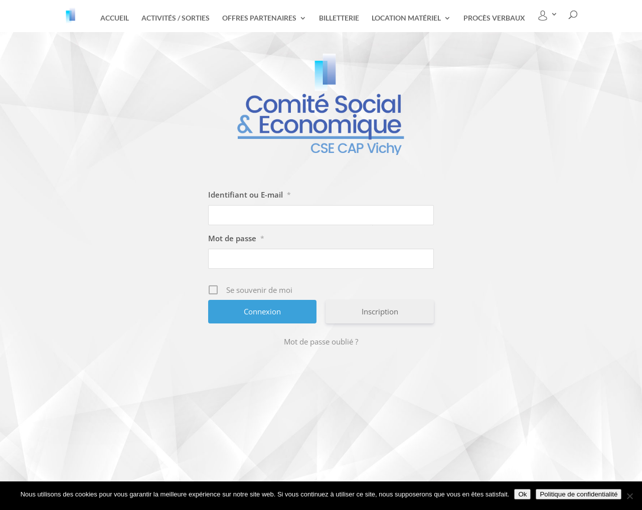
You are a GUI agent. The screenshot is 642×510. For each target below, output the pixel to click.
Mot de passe (236, 238)
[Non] (629, 496)
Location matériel (406, 18)
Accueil (114, 18)
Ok (522, 494)
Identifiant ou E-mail (249, 195)
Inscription (380, 311)
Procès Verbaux (494, 18)
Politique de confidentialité (578, 494)
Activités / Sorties (175, 18)
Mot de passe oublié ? (321, 341)
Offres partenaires (259, 18)
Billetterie (339, 18)
